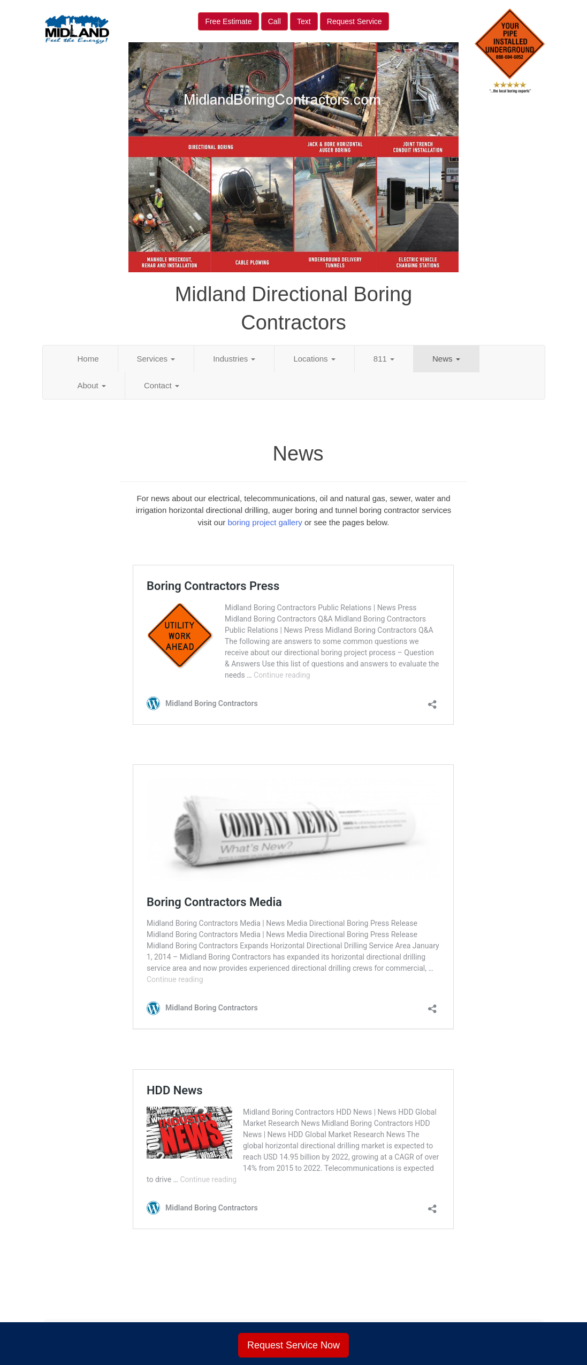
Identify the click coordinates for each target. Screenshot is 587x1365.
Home (88, 358)
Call (274, 21)
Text (304, 21)
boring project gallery (264, 522)
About (92, 385)
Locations (314, 358)
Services (156, 358)
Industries (234, 358)
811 (383, 358)
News (446, 358)
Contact (161, 385)
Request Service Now (293, 1345)
